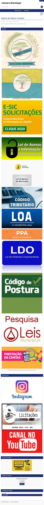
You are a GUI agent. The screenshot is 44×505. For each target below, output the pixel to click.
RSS (3, 26)
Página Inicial (18, 10)
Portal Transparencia (14, 501)
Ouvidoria (26, 10)
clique (34, 370)
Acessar (41, 0)
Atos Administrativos (5, 501)
